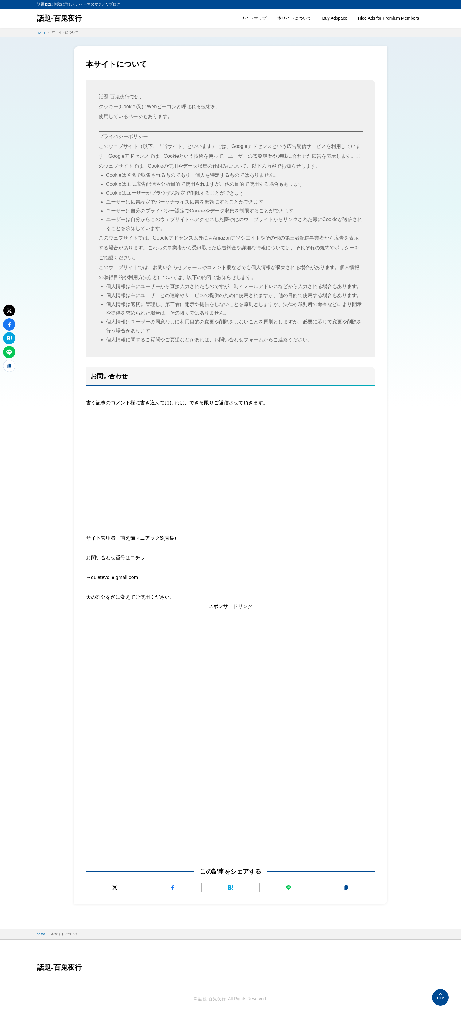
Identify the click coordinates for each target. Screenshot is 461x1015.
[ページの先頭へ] (440, 997)
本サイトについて (294, 18)
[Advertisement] (230, 461)
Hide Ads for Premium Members (388, 18)
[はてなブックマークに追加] (230, 887)
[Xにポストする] (115, 887)
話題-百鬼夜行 (60, 18)
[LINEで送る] (288, 887)
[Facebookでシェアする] (172, 887)
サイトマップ (253, 18)
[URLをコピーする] (346, 887)
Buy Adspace (334, 18)
